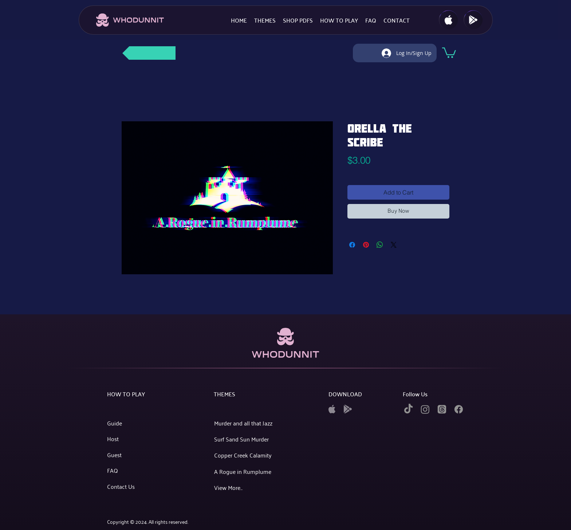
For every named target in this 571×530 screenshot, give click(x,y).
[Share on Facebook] (352, 244)
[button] (449, 52)
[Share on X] (393, 244)
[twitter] (442, 409)
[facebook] (458, 409)
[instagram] (425, 409)
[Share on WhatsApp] (379, 244)
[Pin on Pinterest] (366, 244)
